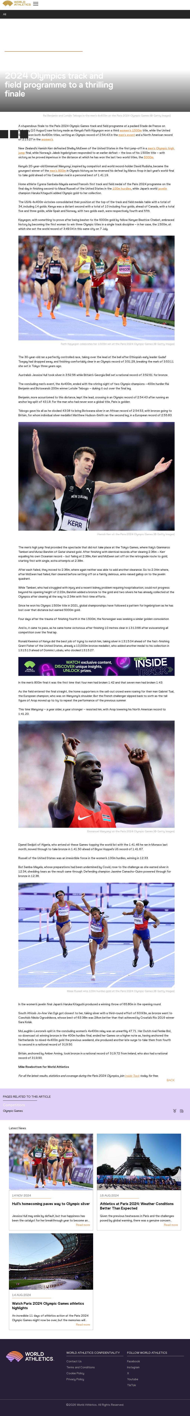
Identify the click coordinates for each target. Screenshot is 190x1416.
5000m (148, 157)
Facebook (133, 1361)
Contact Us (74, 1361)
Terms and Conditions (80, 1367)
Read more (83, 1225)
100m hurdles (121, 188)
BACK (171, 1080)
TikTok (131, 1385)
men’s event (127, 135)
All (4, 14)
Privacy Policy (75, 1379)
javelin (162, 188)
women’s (47, 139)
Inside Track (132, 1076)
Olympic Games (13, 1111)
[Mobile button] (35, 3)
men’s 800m (58, 170)
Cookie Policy (75, 1373)
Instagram (133, 1367)
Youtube (132, 1379)
